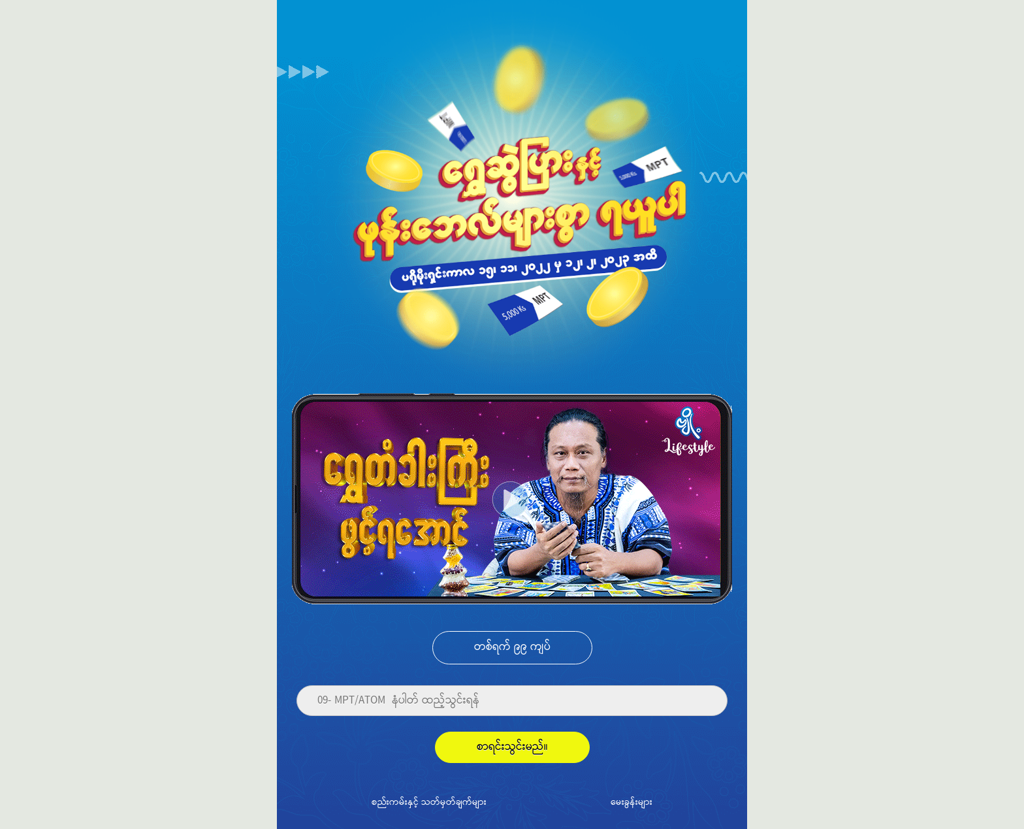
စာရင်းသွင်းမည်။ (512, 747)
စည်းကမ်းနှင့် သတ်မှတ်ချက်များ (429, 801)
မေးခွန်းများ (631, 801)
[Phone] (512, 701)
